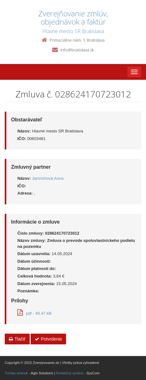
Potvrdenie (48, 339)
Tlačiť (17, 339)
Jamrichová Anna (48, 178)
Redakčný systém (69, 373)
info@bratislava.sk (77, 50)
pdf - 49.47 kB (34, 313)
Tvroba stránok (16, 373)
